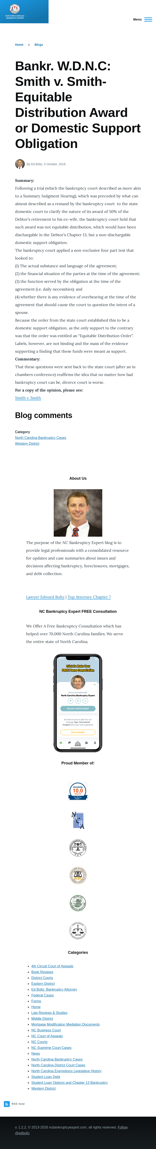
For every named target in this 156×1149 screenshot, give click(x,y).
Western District (27, 443)
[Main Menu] (141, 19)
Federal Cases (42, 995)
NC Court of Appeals (47, 1036)
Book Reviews (42, 972)
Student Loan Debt (45, 1077)
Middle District (42, 1018)
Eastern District (43, 984)
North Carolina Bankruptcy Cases (40, 438)
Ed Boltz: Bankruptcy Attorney (54, 989)
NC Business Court (46, 1030)
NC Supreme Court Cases (51, 1048)
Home (19, 44)
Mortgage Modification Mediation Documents (65, 1024)
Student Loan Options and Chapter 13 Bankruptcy (69, 1083)
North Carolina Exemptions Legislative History (66, 1071)
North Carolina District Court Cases (58, 1065)
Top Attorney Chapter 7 (89, 596)
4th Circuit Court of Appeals (52, 966)
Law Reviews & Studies (49, 1013)
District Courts (42, 978)
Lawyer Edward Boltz (45, 596)
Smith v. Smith (28, 397)
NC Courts (39, 1042)
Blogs (39, 44)
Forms (36, 1001)
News (35, 1053)
